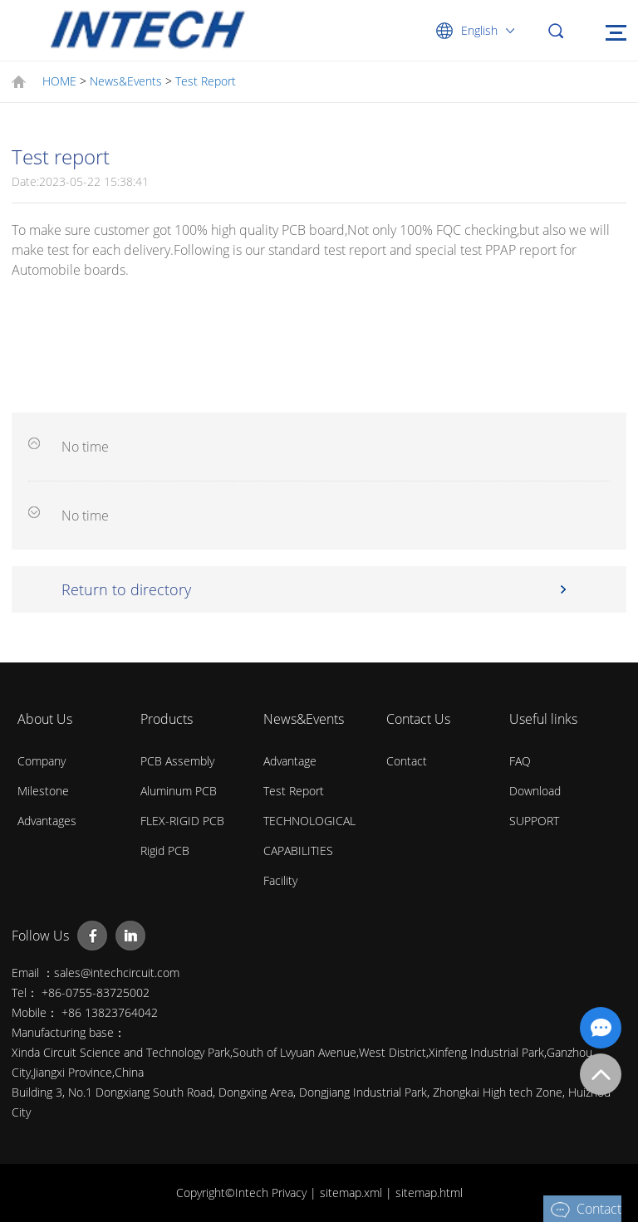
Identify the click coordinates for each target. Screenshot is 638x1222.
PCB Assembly (177, 761)
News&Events (126, 81)
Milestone (43, 791)
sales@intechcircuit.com (116, 972)
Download (535, 791)
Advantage (290, 761)
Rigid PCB (164, 850)
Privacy (291, 1192)
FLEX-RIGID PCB (182, 821)
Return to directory (126, 589)
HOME (59, 81)
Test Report (205, 81)
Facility (280, 880)
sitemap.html (429, 1192)
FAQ (520, 761)
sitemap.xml (352, 1192)
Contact (406, 761)
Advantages (46, 821)
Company (41, 761)
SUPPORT (534, 821)
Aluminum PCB (178, 791)
